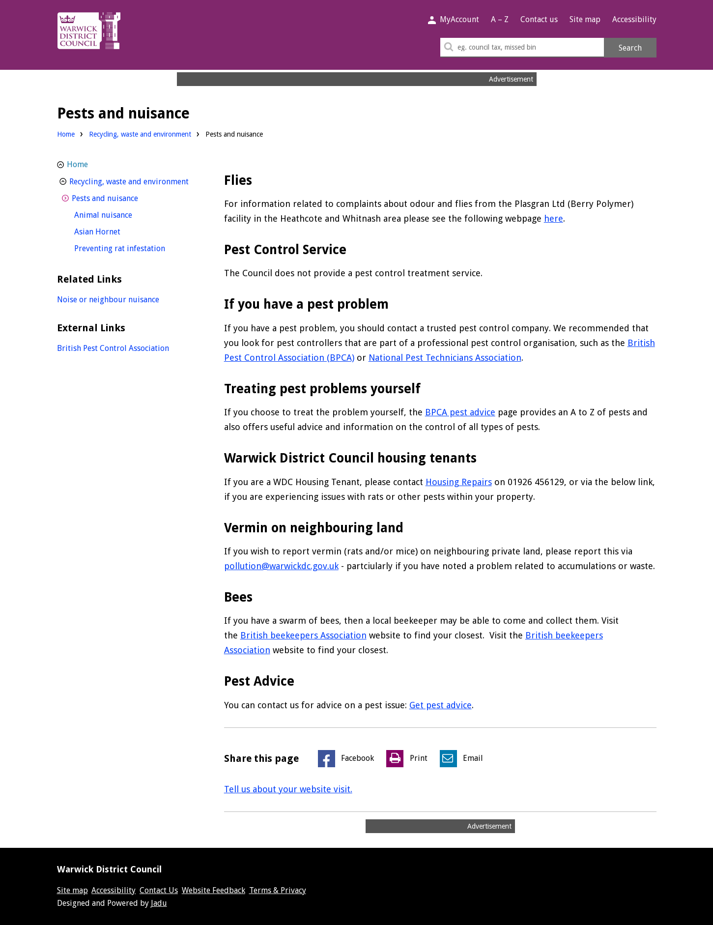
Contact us (539, 19)
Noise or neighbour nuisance (108, 299)
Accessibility (634, 19)
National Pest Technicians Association (445, 357)
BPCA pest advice (460, 412)
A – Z (500, 19)
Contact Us (159, 890)
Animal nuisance (121, 214)
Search (630, 48)
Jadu (159, 903)
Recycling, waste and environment (140, 134)
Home (66, 134)
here (553, 218)
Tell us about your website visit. (288, 789)
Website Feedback (213, 890)
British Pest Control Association (113, 348)
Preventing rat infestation (136, 247)
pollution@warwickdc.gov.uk (281, 566)
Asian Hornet (115, 230)
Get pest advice (440, 705)
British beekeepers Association (303, 635)
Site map (585, 19)
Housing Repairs (459, 482)
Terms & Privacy (277, 890)
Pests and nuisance (123, 197)
